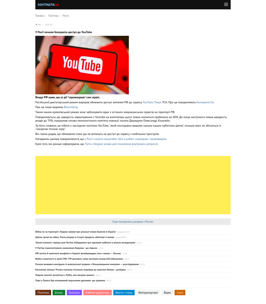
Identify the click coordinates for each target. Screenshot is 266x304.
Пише (158, 102)
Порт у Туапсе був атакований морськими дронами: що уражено (70, 280)
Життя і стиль (124, 292)
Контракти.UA (205, 102)
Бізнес (59, 292)
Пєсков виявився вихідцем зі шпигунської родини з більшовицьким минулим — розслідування (87, 264)
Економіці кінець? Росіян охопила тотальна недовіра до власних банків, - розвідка (80, 269)
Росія (66, 15)
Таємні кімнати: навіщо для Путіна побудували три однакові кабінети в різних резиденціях (85, 242)
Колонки (74, 292)
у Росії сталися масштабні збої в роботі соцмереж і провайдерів (125, 139)
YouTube (148, 102)
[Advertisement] (133, 185)
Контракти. (48, 5)
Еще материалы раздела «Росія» (132, 221)
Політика (53, 15)
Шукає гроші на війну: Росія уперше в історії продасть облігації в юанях (74, 237)
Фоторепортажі (148, 292)
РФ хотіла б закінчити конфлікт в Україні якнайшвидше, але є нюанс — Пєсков (78, 253)
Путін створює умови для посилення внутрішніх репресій (121, 144)
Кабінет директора (97, 292)
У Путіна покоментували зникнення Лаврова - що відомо (66, 247)
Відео (167, 292)
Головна (39, 15)
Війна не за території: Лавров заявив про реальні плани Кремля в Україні (75, 231)
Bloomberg (71, 107)
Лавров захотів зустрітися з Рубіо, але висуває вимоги (64, 275)
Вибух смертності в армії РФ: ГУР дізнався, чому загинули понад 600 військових (79, 258)
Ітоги (180, 292)
